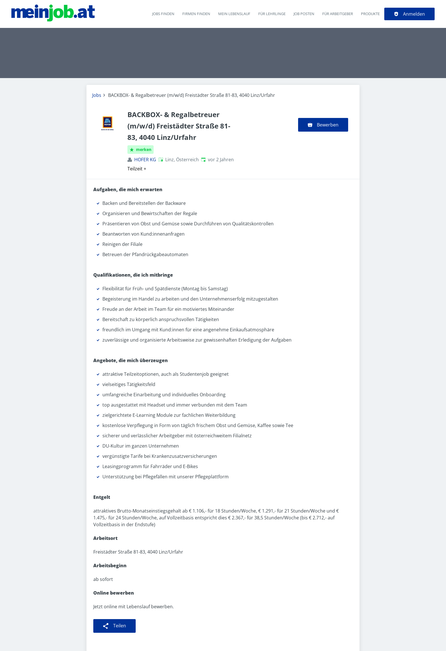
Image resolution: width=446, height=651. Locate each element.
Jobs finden (163, 13)
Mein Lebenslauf (234, 13)
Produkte (370, 13)
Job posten (304, 13)
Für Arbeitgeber (337, 13)
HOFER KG (145, 159)
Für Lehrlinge (272, 13)
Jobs (96, 95)
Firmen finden (196, 13)
